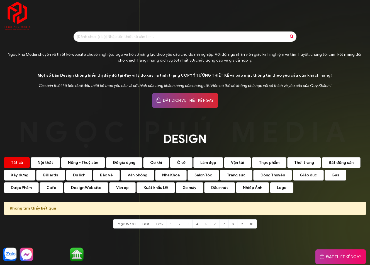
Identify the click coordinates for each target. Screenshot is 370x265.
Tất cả (17, 162)
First (145, 224)
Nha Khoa (171, 175)
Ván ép (122, 187)
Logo (281, 187)
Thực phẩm (269, 162)
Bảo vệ (106, 175)
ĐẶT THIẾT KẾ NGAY (340, 257)
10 (251, 224)
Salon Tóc (203, 175)
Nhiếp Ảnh (252, 187)
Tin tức (233, 13)
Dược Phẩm (21, 187)
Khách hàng (320, 13)
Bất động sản (341, 162)
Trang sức (236, 175)
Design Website (86, 187)
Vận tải (237, 162)
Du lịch (79, 175)
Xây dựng (19, 175)
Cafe (51, 187)
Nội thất (45, 162)
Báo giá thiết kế (170, 13)
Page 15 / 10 (126, 224)
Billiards (50, 175)
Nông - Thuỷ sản (83, 162)
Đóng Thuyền (272, 175)
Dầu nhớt (219, 187)
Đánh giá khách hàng (274, 13)
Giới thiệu (131, 13)
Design (206, 13)
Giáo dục (308, 175)
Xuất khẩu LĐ (155, 187)
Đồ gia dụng (124, 162)
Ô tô (181, 162)
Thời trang (304, 162)
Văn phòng (137, 175)
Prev (159, 224)
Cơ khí (156, 162)
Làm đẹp (208, 162)
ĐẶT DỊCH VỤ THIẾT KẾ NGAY (185, 100)
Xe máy (189, 187)
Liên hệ (352, 13)
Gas (335, 175)
